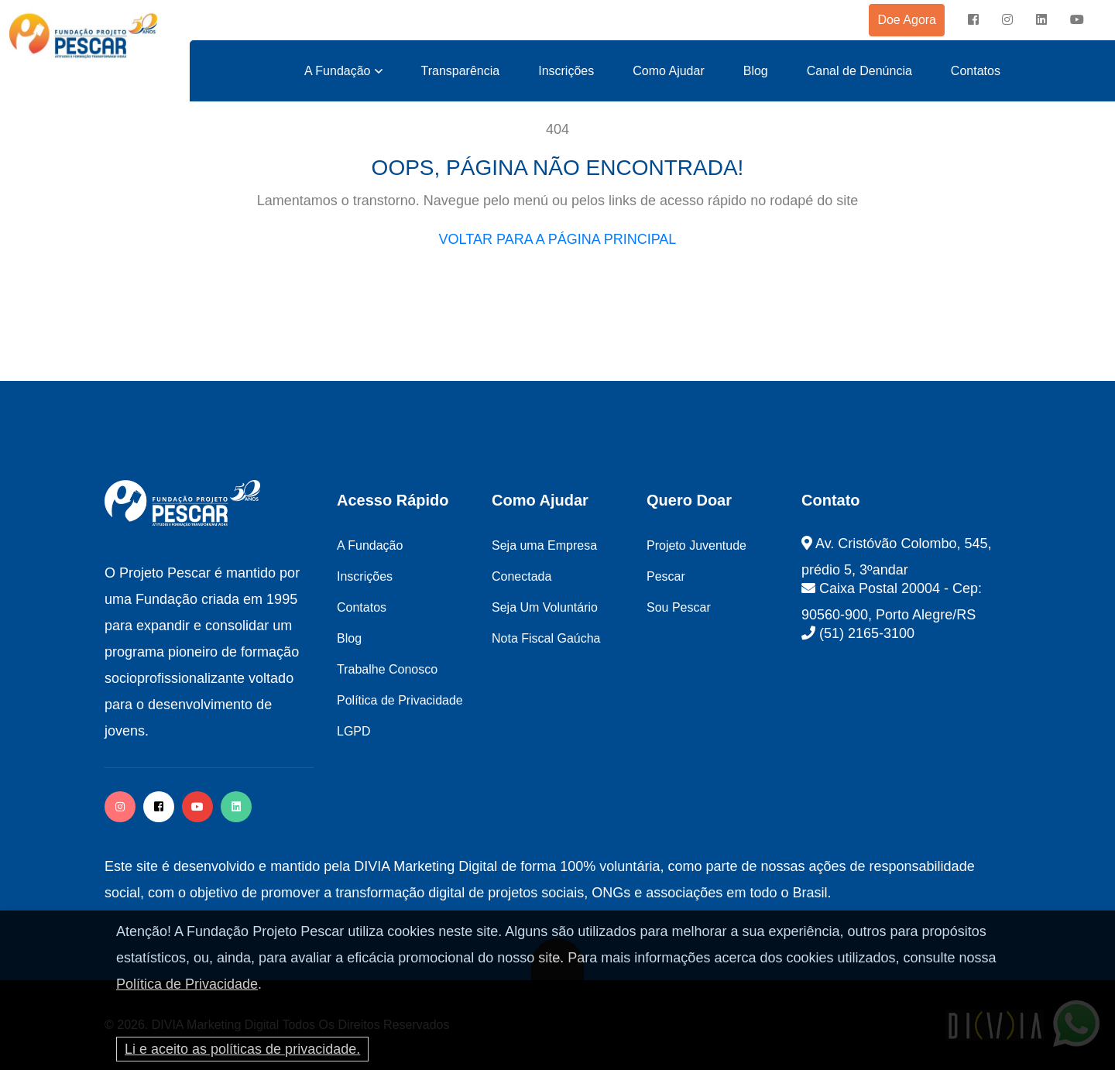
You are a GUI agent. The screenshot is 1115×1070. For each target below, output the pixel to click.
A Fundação (337, 70)
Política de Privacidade (187, 984)
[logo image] (83, 36)
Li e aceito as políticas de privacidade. (242, 1049)
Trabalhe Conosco (387, 669)
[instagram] (1007, 20)
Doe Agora (906, 19)
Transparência (460, 70)
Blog (755, 70)
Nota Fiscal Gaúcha (546, 638)
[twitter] (236, 806)
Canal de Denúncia (859, 70)
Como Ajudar (669, 70)
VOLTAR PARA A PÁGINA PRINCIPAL (558, 239)
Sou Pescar (679, 607)
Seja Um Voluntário (545, 607)
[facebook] (973, 20)
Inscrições (566, 70)
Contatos (975, 70)
